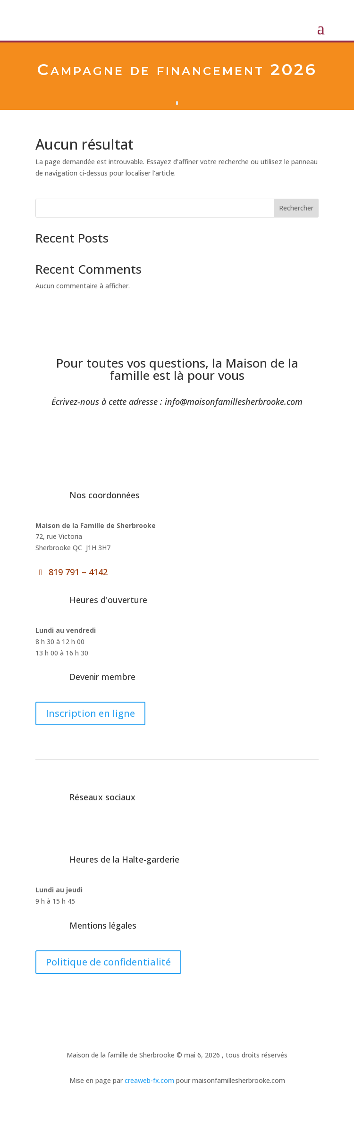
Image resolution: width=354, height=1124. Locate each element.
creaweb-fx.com (148, 1080)
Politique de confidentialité (108, 962)
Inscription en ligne (90, 713)
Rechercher (296, 207)
